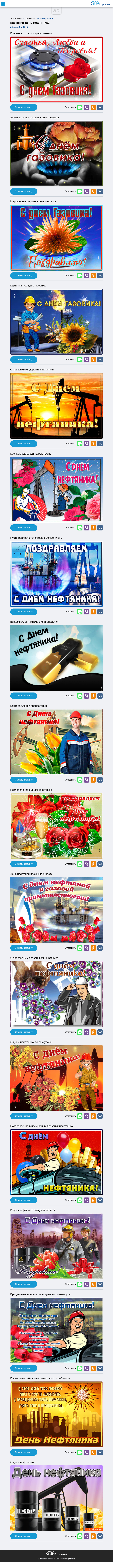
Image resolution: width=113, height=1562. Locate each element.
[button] (79, 107)
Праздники (30, 18)
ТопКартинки (16, 18)
